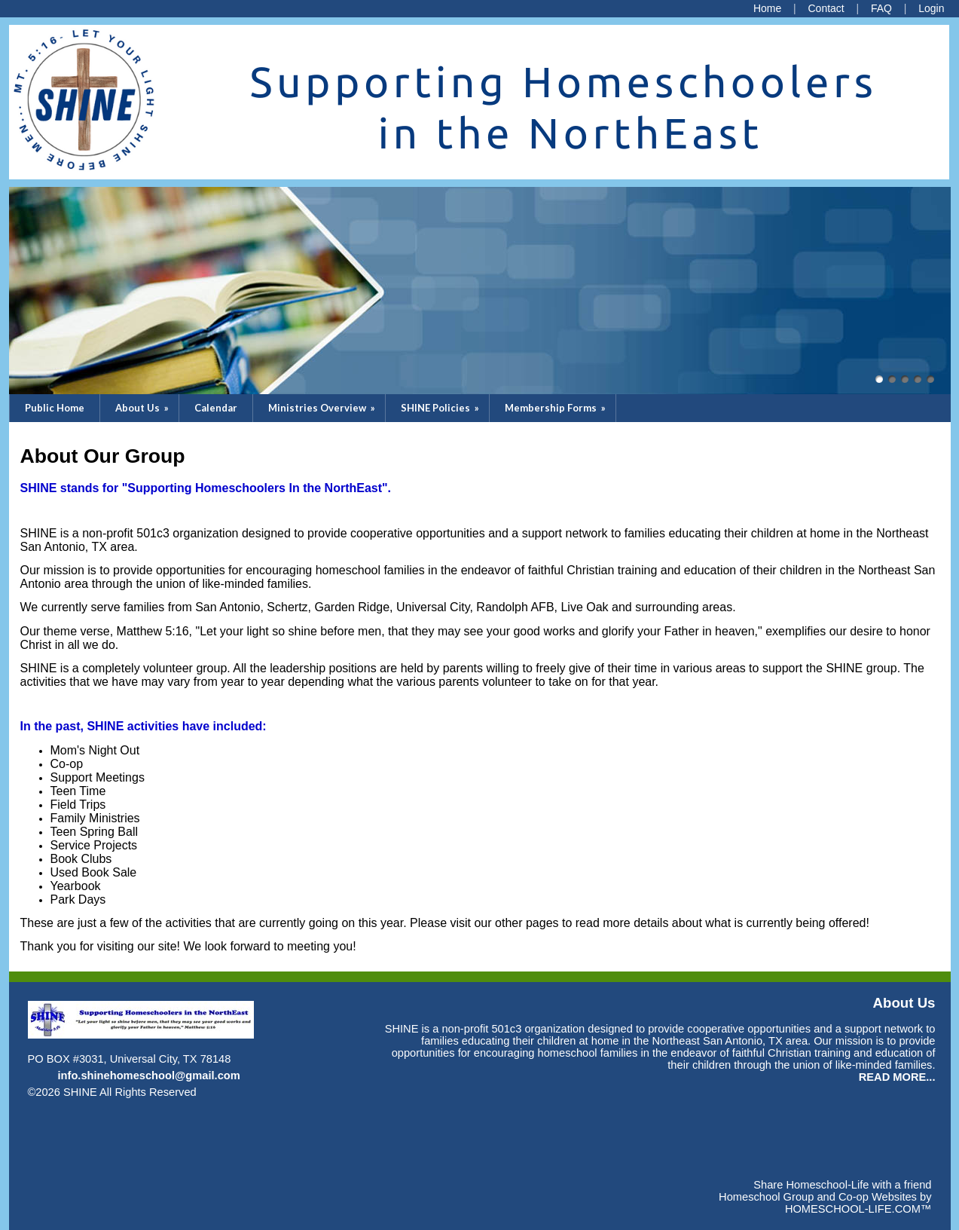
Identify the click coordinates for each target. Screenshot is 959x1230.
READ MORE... (897, 1077)
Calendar (215, 408)
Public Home (54, 408)
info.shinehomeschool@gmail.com (149, 1075)
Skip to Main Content (262, 1092)
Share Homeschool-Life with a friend (842, 1185)
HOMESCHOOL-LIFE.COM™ (858, 1209)
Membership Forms (556, 408)
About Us (143, 408)
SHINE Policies (441, 408)
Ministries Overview (322, 408)
